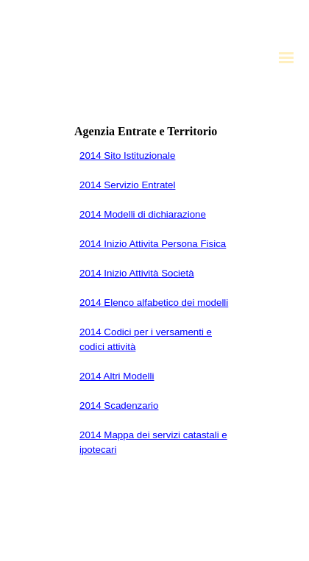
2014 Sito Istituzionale (127, 155)
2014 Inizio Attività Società (136, 273)
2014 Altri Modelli (116, 376)
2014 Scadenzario (118, 405)
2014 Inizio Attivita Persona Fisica (152, 243)
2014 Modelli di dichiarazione (142, 214)
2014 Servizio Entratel (127, 184)
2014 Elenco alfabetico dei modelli (153, 302)
